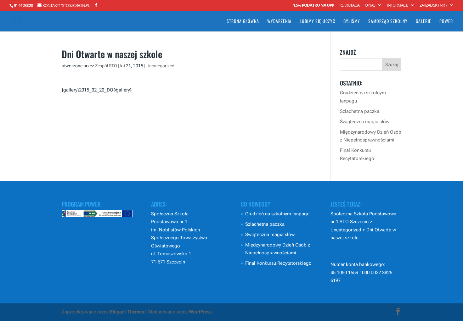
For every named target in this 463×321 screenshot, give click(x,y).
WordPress (200, 312)
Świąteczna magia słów (364, 122)
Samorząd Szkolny (388, 21)
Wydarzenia (279, 21)
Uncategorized (160, 65)
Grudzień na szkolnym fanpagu (277, 214)
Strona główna (243, 21)
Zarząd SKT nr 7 (433, 5)
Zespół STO (106, 65)
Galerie (423, 21)
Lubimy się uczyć (317, 21)
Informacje (397, 5)
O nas (370, 5)
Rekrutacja (349, 5)
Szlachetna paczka (359, 111)
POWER (446, 21)
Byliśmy (351, 21)
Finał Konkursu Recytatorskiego (278, 263)
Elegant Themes (127, 312)
